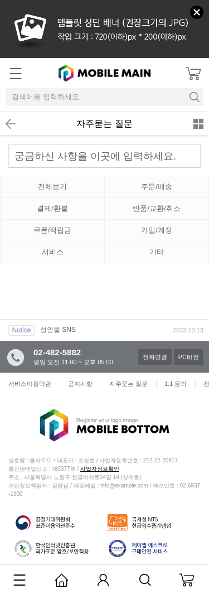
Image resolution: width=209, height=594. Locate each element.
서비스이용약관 (29, 383)
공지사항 (80, 383)
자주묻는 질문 (104, 123)
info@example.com (124, 485)
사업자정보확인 (99, 469)
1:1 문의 (175, 383)
